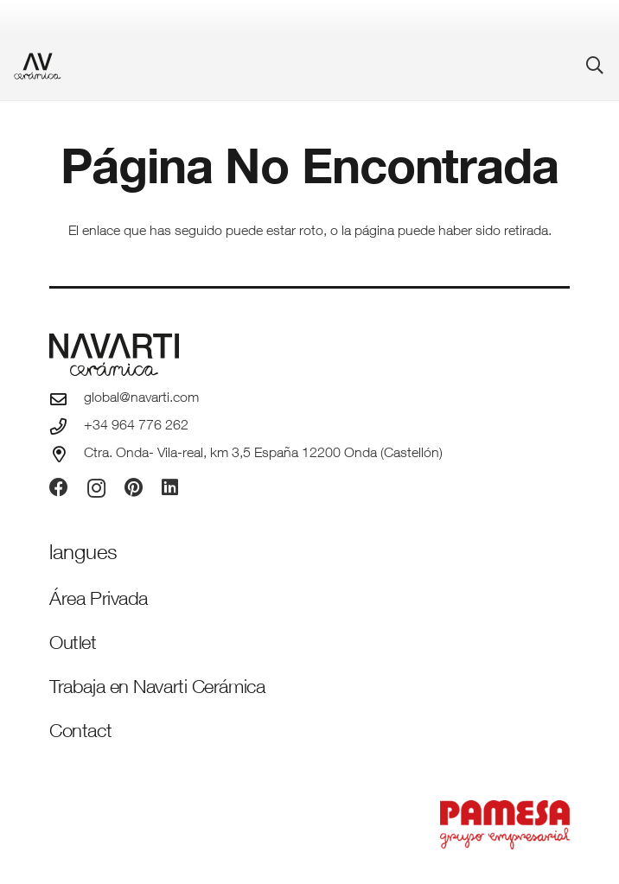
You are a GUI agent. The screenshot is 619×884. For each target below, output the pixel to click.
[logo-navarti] (309, 355)
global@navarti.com (141, 399)
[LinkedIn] (170, 487)
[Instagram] (96, 488)
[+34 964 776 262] (66, 426)
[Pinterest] (133, 487)
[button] (595, 65)
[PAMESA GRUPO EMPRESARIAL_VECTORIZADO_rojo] (309, 824)
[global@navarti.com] (66, 399)
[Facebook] (58, 487)
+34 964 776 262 (136, 427)
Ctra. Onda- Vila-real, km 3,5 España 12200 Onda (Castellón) (263, 454)
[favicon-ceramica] (37, 66)
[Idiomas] (83, 555)
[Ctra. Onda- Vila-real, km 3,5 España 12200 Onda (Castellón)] (66, 454)
